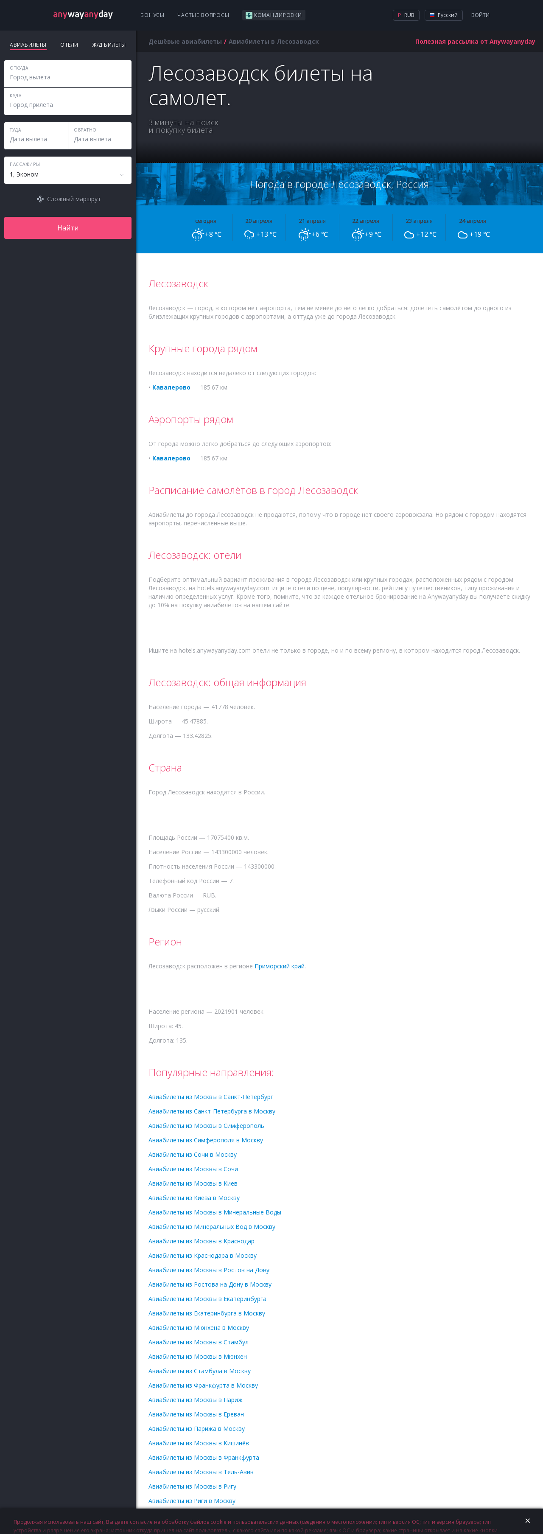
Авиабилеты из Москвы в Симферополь (206, 1126)
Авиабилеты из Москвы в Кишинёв (198, 1443)
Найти (67, 228)
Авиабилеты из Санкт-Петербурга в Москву (211, 1111)
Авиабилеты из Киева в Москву (194, 1198)
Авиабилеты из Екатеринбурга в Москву (206, 1313)
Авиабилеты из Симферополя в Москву (205, 1140)
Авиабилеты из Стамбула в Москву (199, 1371)
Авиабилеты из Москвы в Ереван (196, 1414)
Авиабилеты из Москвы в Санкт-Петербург (210, 1097)
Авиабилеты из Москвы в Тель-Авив (201, 1472)
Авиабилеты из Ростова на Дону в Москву (210, 1284)
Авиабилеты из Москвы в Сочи (193, 1169)
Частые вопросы (203, 15)
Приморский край (280, 966)
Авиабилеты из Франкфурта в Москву (203, 1385)
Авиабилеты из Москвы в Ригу (192, 1486)
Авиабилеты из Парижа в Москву (196, 1429)
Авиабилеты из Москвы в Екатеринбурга (207, 1299)
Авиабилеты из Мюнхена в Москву (198, 1328)
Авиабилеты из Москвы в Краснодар (201, 1241)
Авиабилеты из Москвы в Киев (193, 1183)
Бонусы (152, 15)
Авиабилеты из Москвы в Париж (195, 1400)
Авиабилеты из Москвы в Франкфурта (203, 1457)
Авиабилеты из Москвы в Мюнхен (197, 1356)
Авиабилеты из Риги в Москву (191, 1501)
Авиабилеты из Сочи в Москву (192, 1154)
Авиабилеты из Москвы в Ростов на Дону (208, 1270)
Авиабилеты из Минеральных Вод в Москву (211, 1227)
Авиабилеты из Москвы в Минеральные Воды (214, 1212)
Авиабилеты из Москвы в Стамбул (198, 1342)
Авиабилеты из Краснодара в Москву (202, 1255)
